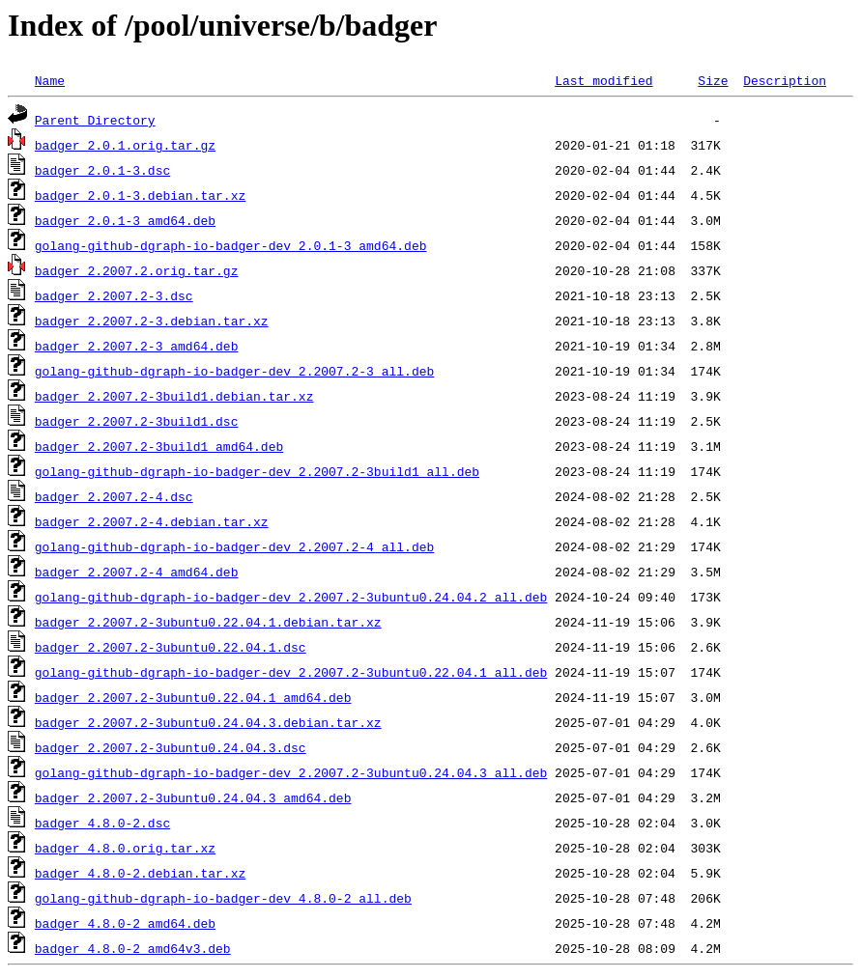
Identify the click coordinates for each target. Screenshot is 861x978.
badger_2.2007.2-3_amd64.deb (137, 345)
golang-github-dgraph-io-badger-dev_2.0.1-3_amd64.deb (231, 245)
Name (50, 80)
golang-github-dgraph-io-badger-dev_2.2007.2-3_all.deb (234, 370)
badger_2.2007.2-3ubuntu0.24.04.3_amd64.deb (193, 797)
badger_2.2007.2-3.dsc (114, 295)
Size (713, 80)
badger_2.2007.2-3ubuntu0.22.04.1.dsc (170, 647)
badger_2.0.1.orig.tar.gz (125, 145)
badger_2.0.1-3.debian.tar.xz (140, 195)
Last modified (603, 80)
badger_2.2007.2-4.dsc (114, 496)
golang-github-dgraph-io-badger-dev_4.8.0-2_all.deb (223, 898)
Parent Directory (95, 119)
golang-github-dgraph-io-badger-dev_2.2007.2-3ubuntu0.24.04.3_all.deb (291, 772)
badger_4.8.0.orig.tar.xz (125, 847)
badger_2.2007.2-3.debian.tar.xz (152, 320)
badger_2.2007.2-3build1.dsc (137, 421)
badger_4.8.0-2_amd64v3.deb (133, 948)
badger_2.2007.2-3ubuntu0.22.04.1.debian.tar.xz (208, 621)
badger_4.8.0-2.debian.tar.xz (140, 872)
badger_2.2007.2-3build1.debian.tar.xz (174, 396)
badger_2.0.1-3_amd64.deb (125, 220)
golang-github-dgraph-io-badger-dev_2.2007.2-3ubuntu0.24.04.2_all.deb (291, 596)
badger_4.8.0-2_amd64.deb (125, 923)
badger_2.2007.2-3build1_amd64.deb (159, 446)
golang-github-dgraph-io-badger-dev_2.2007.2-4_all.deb (234, 546)
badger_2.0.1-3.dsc (102, 170)
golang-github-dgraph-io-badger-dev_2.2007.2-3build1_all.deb (257, 471)
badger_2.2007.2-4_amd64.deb (137, 571)
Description (784, 80)
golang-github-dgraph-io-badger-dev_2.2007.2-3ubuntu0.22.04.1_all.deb (291, 672)
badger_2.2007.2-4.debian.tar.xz (152, 521)
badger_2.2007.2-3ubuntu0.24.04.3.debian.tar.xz (208, 722)
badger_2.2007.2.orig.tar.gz (137, 270)
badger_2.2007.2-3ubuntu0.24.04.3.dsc (170, 747)
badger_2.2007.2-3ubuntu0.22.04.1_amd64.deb (193, 697)
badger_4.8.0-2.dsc (102, 822)
